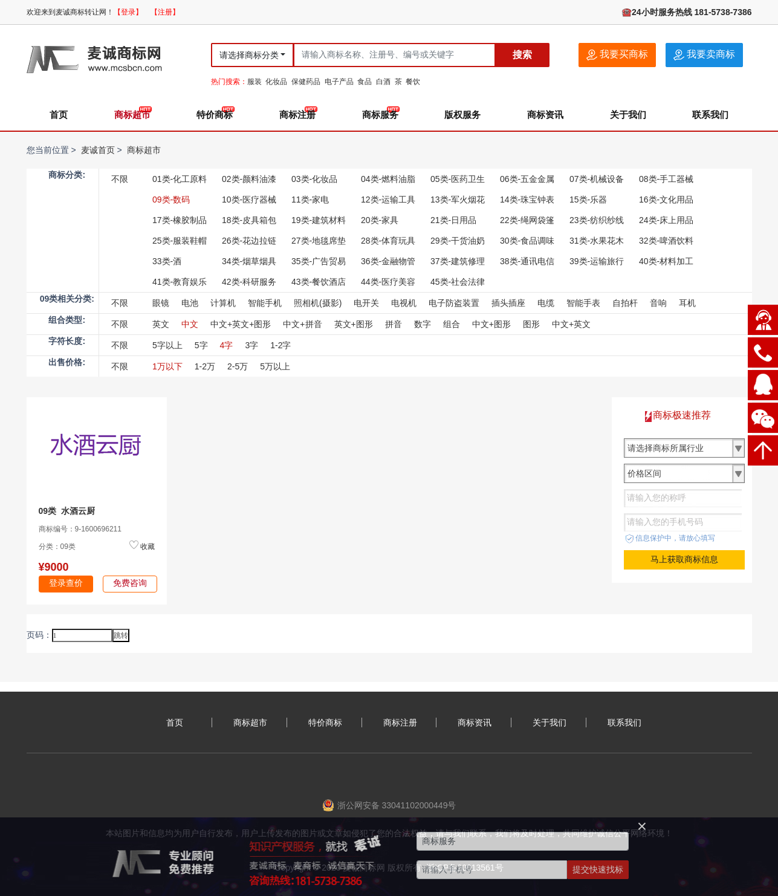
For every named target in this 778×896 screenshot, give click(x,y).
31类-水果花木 (596, 240)
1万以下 (167, 366)
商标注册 (297, 114)
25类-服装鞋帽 (179, 240)
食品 (364, 81)
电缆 (545, 303)
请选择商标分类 (249, 55)
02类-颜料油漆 (249, 179)
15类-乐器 (588, 199)
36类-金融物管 (388, 261)
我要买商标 (617, 54)
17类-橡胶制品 (179, 220)
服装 (254, 81)
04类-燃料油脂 (388, 179)
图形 (531, 324)
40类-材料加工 (666, 261)
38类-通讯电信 (527, 261)
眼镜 (160, 303)
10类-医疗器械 (249, 199)
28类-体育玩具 (388, 240)
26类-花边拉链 (249, 240)
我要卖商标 (704, 54)
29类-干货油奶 (457, 240)
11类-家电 (310, 199)
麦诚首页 (98, 150)
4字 (226, 345)
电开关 (366, 303)
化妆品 (276, 81)
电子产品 (339, 81)
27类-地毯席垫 (318, 240)
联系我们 (710, 114)
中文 (189, 324)
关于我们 (628, 114)
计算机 (223, 303)
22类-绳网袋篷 (527, 220)
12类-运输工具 (388, 199)
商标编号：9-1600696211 (80, 529)
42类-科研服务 (249, 282)
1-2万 (205, 366)
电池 (189, 303)
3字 (251, 345)
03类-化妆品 (314, 179)
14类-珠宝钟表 (527, 199)
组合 (451, 324)
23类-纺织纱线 (596, 220)
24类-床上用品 (666, 220)
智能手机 (265, 303)
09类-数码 (171, 199)
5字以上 (167, 345)
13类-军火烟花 (457, 199)
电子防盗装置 (454, 303)
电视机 (404, 303)
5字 (201, 345)
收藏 (147, 546)
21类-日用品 (453, 220)
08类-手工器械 (666, 179)
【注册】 (165, 12)
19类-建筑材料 (318, 220)
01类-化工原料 (179, 179)
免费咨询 (130, 583)
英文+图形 (353, 324)
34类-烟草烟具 (249, 261)
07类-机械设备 (596, 179)
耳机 (687, 303)
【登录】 (128, 12)
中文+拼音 (302, 324)
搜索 (522, 55)
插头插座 (508, 303)
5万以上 (275, 366)
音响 (658, 303)
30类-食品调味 (527, 240)
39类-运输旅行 (596, 261)
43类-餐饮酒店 (318, 282)
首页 (59, 114)
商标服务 (380, 114)
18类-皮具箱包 (249, 220)
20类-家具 (379, 220)
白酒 (383, 81)
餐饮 (413, 81)
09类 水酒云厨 (67, 511)
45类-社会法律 (457, 282)
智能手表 (583, 303)
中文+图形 (491, 324)
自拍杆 (625, 303)
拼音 (393, 324)
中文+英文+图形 (240, 324)
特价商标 (214, 114)
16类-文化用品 (666, 199)
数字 (422, 324)
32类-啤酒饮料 (666, 240)
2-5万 (237, 366)
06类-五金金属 (527, 179)
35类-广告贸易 (318, 261)
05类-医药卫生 (457, 179)
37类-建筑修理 (457, 261)
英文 (160, 324)
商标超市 (132, 114)
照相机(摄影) (318, 303)
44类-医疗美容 (388, 282)
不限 (119, 179)
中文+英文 (571, 324)
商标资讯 (545, 114)
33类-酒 (166, 261)
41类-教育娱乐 (179, 282)
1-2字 (280, 345)
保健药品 (305, 81)
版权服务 (462, 114)
